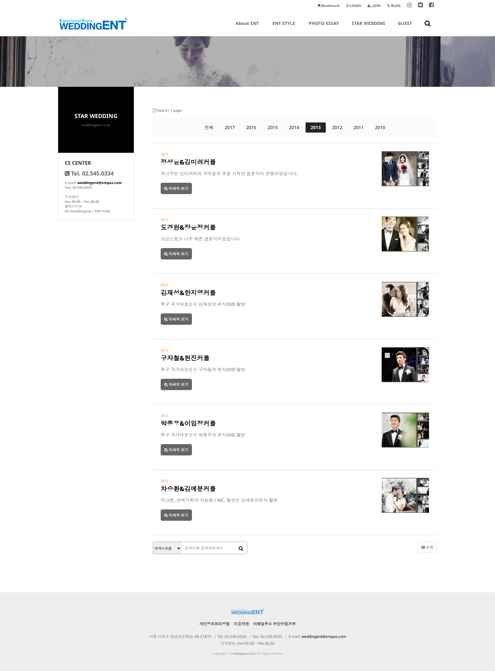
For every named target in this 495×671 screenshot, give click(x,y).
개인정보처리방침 (215, 623)
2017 (230, 127)
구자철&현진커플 (185, 358)
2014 (294, 127)
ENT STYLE (283, 28)
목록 (427, 547)
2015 (273, 127)
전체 (209, 127)
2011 (359, 127)
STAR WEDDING (368, 28)
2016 (251, 127)
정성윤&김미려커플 (188, 162)
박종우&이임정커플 (188, 423)
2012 (337, 127)
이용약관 (241, 623)
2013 (316, 127)
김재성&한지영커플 (188, 292)
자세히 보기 (176, 188)
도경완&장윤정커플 (188, 227)
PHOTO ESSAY (324, 28)
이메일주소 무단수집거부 (274, 623)
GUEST (405, 28)
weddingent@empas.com (99, 182)
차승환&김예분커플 (188, 488)
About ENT (247, 28)
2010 (380, 127)
